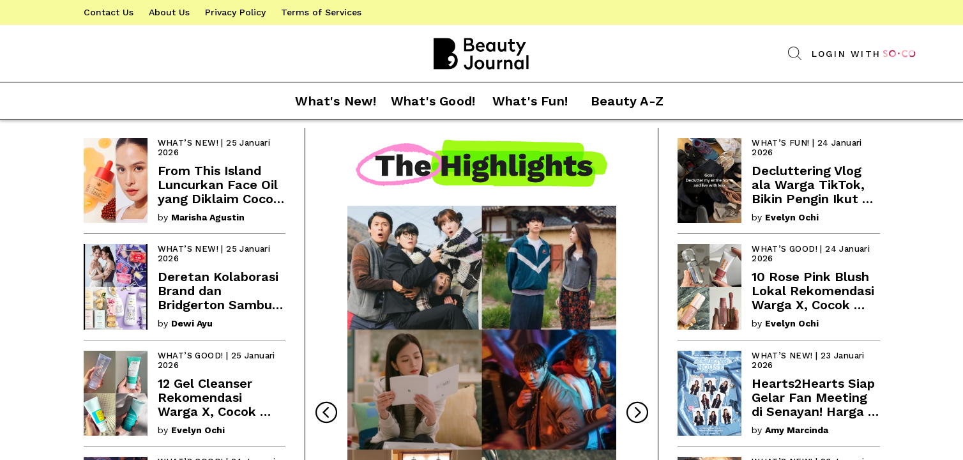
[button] (481, 101)
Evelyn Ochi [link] (198, 430)
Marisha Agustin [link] (208, 217)
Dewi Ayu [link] (192, 323)
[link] (108, 12)
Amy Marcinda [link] (796, 430)
